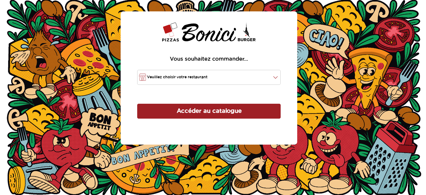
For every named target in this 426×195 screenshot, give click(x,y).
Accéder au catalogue (209, 111)
